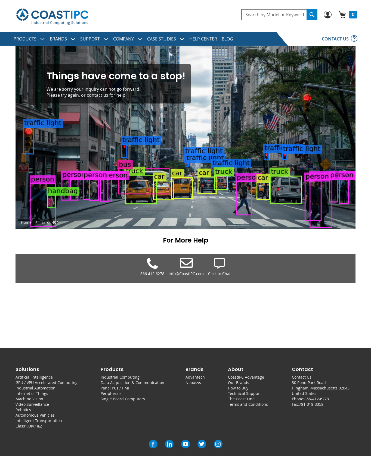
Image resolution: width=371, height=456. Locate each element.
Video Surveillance (32, 404)
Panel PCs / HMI (115, 388)
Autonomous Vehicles (35, 415)
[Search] (312, 14)
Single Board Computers (123, 398)
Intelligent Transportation (39, 420)
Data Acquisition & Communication (132, 382)
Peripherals (111, 393)
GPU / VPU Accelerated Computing (47, 382)
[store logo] (52, 17)
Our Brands (238, 382)
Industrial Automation (35, 388)
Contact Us (301, 377)
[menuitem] (29, 39)
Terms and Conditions (248, 404)
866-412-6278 (316, 398)
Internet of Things (32, 393)
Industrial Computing (120, 377)
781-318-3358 (311, 404)
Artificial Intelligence (34, 377)
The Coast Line (241, 398)
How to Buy (238, 388)
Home (27, 222)
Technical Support (244, 393)
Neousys (193, 382)
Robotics (23, 409)
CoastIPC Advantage (246, 377)
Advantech (195, 377)
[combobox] (279, 14)
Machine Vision (29, 398)
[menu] (185, 39)
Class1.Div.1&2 (29, 426)
